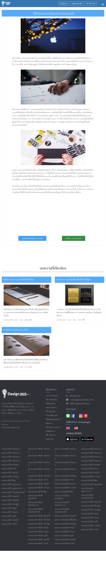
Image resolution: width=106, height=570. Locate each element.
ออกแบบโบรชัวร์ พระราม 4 (91, 456)
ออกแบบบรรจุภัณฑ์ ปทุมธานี (65, 515)
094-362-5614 (74, 396)
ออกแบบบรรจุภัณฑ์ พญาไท (65, 483)
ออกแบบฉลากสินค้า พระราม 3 (39, 457)
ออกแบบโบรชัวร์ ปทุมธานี (91, 502)
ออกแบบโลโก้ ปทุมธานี (10, 496)
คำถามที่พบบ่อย (52, 415)
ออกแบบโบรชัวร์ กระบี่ (89, 529)
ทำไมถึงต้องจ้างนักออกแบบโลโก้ (15, 330)
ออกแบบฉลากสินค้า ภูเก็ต (38, 535)
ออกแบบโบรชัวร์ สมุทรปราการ (87, 490)
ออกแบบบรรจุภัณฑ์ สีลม (64, 491)
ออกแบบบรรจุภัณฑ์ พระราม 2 (65, 450)
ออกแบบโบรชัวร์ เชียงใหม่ (91, 505)
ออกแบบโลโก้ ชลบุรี (9, 508)
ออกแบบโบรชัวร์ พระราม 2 (91, 449)
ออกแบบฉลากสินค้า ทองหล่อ (39, 476)
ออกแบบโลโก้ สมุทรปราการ (12, 488)
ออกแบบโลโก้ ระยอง (9, 512)
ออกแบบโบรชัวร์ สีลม (89, 480)
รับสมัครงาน (50, 431)
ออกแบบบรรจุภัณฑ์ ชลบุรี (64, 527)
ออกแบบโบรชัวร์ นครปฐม (91, 509)
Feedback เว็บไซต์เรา (74, 433)
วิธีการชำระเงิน (51, 399)
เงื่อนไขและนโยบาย (53, 419)
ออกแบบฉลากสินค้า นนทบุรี (38, 539)
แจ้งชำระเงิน (50, 403)
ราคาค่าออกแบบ (52, 395)
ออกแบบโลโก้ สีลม (9, 480)
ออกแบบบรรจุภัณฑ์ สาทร (64, 479)
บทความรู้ (49, 439)
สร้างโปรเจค (50, 411)
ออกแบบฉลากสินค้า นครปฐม (39, 523)
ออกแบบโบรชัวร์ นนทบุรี (90, 525)
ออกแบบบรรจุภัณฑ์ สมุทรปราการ (62, 504)
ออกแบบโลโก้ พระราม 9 (11, 460)
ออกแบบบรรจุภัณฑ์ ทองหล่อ (65, 476)
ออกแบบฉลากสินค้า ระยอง (38, 531)
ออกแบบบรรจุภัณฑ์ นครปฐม (65, 523)
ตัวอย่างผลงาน (51, 407)
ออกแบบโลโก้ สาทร (9, 468)
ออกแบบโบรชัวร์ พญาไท (90, 472)
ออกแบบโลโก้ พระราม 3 (11, 453)
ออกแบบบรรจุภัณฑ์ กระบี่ (64, 543)
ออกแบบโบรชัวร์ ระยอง (90, 517)
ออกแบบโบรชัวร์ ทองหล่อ (90, 464)
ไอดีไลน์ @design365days (79, 403)
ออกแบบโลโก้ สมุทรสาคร (11, 484)
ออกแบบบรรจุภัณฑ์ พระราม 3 (65, 457)
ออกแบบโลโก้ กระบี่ (9, 524)
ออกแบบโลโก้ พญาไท (10, 472)
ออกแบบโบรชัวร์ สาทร (89, 468)
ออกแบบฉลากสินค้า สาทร (38, 479)
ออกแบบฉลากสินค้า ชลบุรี (38, 527)
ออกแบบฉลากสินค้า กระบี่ (38, 543)
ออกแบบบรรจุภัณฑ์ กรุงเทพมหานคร (62, 511)
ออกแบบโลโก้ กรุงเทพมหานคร (13, 492)
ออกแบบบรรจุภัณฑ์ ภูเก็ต (64, 535)
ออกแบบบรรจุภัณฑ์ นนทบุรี (65, 539)
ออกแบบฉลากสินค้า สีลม (37, 491)
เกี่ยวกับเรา (51, 390)
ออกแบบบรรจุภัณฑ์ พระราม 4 (65, 464)
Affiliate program (53, 427)
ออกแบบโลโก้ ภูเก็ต (9, 516)
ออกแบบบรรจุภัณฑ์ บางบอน (65, 487)
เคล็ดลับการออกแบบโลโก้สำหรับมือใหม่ (18, 280)
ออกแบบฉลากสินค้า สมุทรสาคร (35, 497)
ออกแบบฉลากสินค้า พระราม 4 (39, 464)
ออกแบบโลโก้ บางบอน (10, 476)
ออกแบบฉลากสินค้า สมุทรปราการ (35, 504)
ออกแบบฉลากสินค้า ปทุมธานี (39, 515)
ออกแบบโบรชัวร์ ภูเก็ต (89, 521)
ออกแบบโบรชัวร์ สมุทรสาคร (91, 484)
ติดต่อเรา (49, 423)
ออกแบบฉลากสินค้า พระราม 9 (39, 471)
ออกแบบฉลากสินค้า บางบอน (39, 487)
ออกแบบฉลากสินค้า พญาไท (38, 483)
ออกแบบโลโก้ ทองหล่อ (10, 464)
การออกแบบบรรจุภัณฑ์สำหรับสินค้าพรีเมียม (73, 280)
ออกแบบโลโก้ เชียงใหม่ (10, 500)
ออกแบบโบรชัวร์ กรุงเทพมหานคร (87, 497)
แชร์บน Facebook (74, 238)
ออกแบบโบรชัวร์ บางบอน (90, 476)
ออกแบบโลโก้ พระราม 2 (11, 449)
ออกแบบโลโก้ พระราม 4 (11, 456)
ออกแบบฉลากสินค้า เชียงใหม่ (39, 519)
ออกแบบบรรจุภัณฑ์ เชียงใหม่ (65, 519)
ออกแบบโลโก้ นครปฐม (10, 504)
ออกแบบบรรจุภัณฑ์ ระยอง (65, 531)
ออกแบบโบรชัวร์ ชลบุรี (89, 513)
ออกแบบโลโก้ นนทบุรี (10, 520)
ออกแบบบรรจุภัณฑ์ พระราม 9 (65, 471)
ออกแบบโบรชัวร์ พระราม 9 (91, 460)
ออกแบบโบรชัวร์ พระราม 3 (91, 453)
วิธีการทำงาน (51, 435)
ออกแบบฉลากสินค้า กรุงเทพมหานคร (35, 511)
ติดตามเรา (71, 409)
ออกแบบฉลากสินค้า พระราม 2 (39, 450)
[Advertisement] (40, 214)
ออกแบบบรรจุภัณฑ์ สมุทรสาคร (62, 497)
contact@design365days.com (81, 400)
